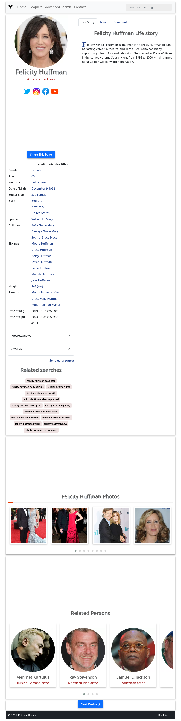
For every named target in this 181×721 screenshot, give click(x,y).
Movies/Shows (21, 336)
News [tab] (104, 22)
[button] (76, 551)
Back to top (165, 715)
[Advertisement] (41, 123)
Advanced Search (58, 7)
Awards (16, 349)
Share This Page (41, 154)
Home (22, 7)
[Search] (149, 7)
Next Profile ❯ (90, 704)
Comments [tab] (121, 22)
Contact (80, 7)
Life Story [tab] (87, 22)
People (34, 7)
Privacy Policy (27, 715)
